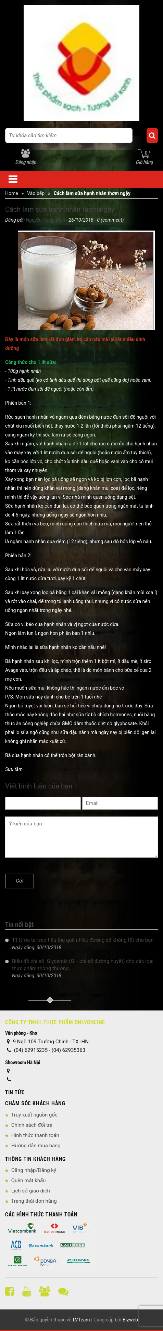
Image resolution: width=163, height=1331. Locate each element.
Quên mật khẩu (28, 1180)
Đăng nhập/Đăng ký (33, 1170)
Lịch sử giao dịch (30, 1191)
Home (11, 193)
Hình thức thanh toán (35, 1135)
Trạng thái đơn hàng (34, 1201)
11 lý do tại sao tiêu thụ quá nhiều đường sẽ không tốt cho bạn (83, 940)
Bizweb (130, 1319)
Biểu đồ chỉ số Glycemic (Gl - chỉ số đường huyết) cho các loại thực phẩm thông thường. (82, 964)
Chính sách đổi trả (31, 1125)
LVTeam (81, 1319)
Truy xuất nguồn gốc (34, 1115)
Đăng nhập (25, 161)
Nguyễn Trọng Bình (45, 220)
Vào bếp (36, 193)
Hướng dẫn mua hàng (36, 1146)
